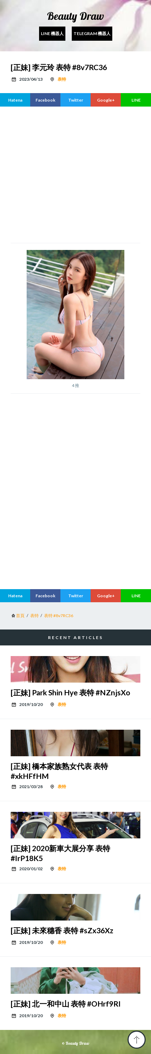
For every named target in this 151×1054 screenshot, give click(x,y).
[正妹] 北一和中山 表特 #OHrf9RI (66, 1003)
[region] (81, 173)
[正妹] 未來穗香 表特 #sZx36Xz (62, 930)
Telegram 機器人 (92, 33)
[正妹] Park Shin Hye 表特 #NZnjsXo (70, 692)
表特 (62, 79)
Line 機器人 (52, 33)
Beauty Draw (75, 16)
